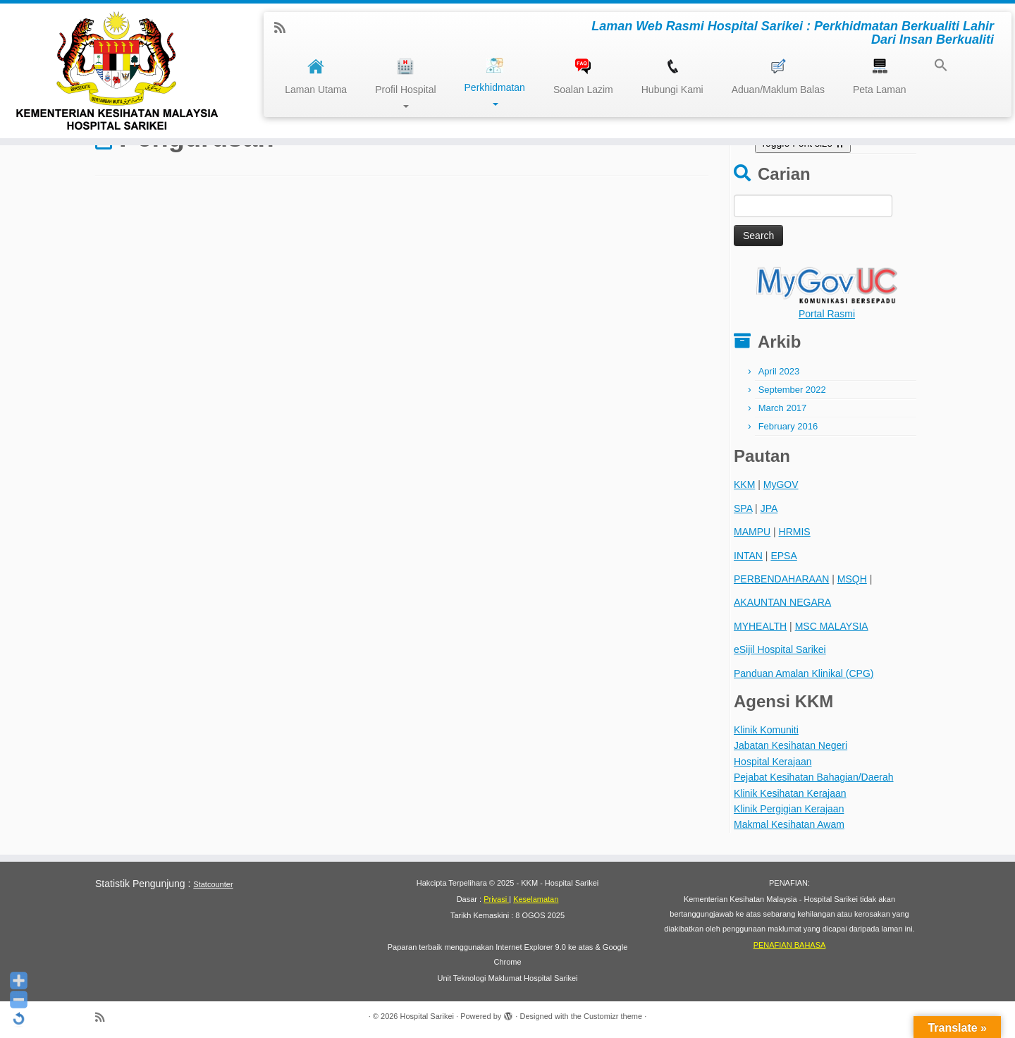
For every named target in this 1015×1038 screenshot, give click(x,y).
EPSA (783, 555)
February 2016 (788, 426)
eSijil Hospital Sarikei (780, 649)
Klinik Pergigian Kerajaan (789, 808)
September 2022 (792, 389)
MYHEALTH (760, 626)
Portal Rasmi (827, 313)
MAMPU (752, 531)
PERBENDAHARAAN (781, 579)
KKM (744, 484)
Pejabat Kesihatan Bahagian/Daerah (814, 777)
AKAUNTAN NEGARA (782, 602)
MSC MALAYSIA (831, 626)
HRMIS (795, 531)
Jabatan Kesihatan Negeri (790, 745)
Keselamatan (535, 899)
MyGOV (781, 484)
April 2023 (779, 371)
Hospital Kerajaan (773, 761)
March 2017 (782, 408)
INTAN (748, 555)
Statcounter (213, 884)
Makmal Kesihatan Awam (789, 824)
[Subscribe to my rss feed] (284, 28)
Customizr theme (613, 1016)
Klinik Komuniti (766, 729)
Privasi (496, 899)
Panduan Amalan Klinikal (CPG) (803, 673)
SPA (743, 508)
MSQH (852, 579)
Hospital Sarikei (427, 1016)
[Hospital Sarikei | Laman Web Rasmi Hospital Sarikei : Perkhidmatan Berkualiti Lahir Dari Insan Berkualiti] (117, 71)
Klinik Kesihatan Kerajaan (790, 793)
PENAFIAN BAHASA (789, 945)
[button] (934, 67)
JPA (769, 508)
